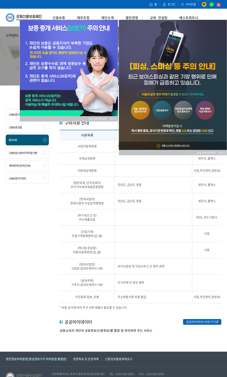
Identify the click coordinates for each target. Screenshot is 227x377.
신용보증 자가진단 (28, 178)
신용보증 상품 (28, 127)
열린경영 (132, 17)
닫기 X (113, 119)
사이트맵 (188, 4)
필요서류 (28, 140)
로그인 (169, 4)
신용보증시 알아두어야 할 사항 (28, 153)
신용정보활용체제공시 (118, 359)
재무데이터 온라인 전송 (28, 166)
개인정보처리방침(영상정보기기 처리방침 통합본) (36, 359)
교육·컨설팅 (159, 17)
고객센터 (12, 35)
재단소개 (107, 17)
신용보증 (59, 17)
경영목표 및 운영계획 (86, 359)
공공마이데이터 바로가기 (202, 322)
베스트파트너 (188, 17)
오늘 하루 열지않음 (98, 119)
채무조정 (83, 17)
